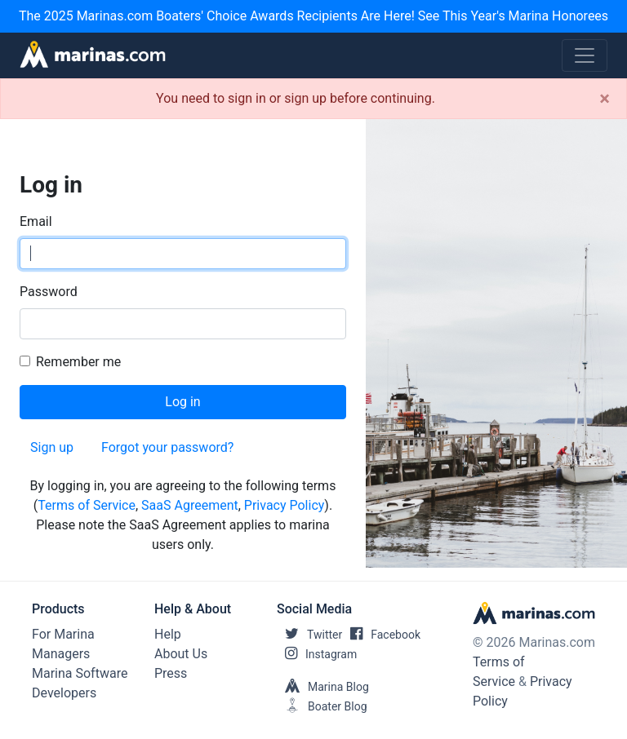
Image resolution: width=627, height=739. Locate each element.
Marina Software (79, 673)
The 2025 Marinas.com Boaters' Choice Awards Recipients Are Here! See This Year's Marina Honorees (313, 16)
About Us (180, 654)
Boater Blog (322, 706)
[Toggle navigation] (584, 55)
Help (167, 634)
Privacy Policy (284, 505)
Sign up (51, 447)
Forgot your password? (167, 447)
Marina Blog (323, 686)
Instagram (317, 654)
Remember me (78, 362)
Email (36, 221)
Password (49, 291)
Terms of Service (87, 505)
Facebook (381, 634)
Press (170, 673)
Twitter (309, 634)
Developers (64, 693)
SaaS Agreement (189, 505)
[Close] (604, 98)
